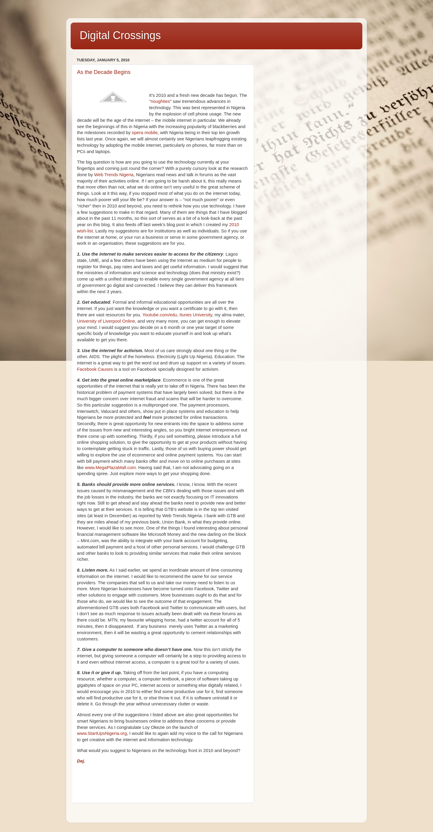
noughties (160, 101)
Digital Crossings (120, 35)
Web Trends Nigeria (114, 174)
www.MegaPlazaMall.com (110, 467)
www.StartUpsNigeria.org (102, 733)
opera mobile (145, 132)
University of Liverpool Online (106, 321)
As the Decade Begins (104, 72)
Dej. (81, 761)
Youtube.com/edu (160, 314)
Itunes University (196, 314)
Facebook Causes (95, 369)
